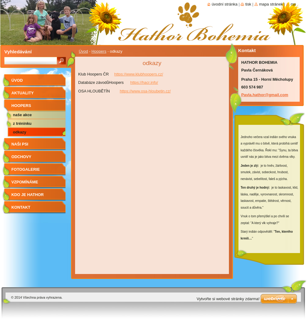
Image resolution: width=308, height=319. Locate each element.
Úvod (83, 51)
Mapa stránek (271, 4)
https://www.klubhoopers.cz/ (138, 74)
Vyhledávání (18, 51)
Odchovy (21, 156)
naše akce (22, 114)
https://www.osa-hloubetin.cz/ (145, 91)
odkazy (19, 132)
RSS (293, 4)
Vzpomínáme (24, 182)
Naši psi (19, 144)
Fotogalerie (25, 169)
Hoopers (98, 51)
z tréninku (22, 123)
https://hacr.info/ (144, 82)
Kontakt (20, 207)
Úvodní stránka (225, 4)
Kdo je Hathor (27, 194)
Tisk (248, 4)
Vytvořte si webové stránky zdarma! (228, 299)
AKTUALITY (22, 93)
